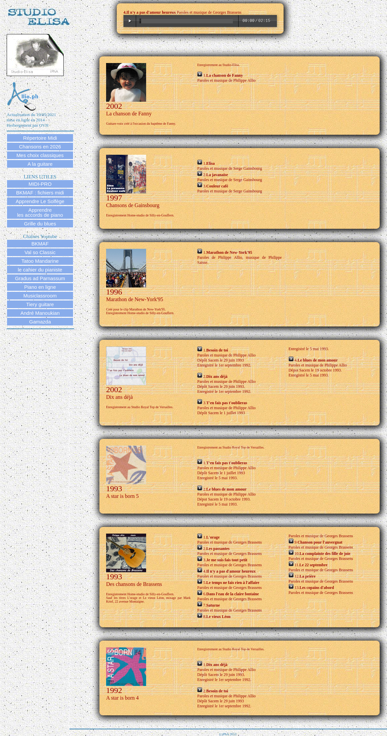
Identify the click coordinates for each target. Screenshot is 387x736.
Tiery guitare (40, 304)
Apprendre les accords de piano (40, 212)
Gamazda (40, 321)
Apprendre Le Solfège (40, 201)
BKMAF (40, 243)
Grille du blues (40, 223)
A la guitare (39, 164)
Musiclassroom (40, 295)
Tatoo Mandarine (40, 261)
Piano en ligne (40, 287)
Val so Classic (39, 252)
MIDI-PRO (39, 184)
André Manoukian (40, 313)
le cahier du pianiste (40, 269)
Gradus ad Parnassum (40, 278)
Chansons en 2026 (40, 146)
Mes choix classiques (40, 155)
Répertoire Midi (40, 138)
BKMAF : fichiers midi (40, 192)
